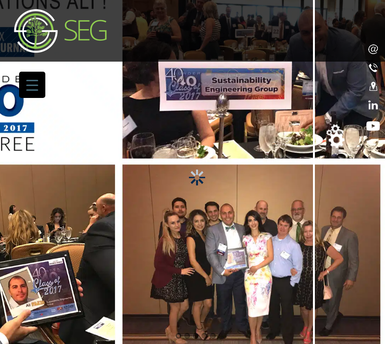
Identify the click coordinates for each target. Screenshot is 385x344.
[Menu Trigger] (32, 85)
